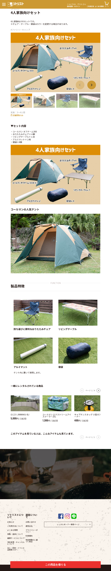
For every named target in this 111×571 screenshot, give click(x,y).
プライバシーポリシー (32, 531)
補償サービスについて (16, 538)
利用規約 (29, 536)
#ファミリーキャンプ (20, 29)
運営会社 (29, 526)
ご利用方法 (90, 6)
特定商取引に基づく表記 (32, 541)
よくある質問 (99, 6)
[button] (91, 85)
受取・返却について (15, 534)
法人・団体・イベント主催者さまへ (16, 549)
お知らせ (10, 522)
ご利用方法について (15, 526)
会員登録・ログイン (76, 5)
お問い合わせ (31, 522)
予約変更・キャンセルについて (16, 543)
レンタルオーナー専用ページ (68, 524)
